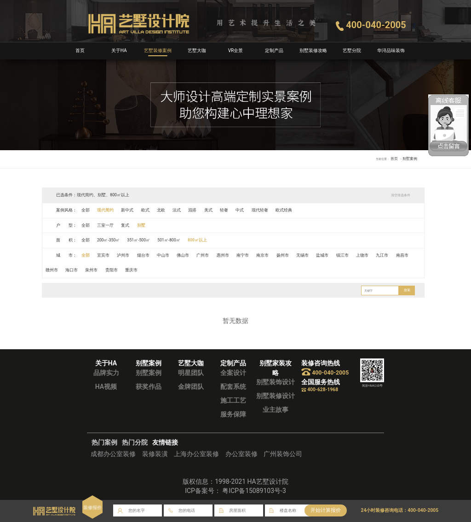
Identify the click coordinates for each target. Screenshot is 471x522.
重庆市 (132, 270)
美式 (209, 210)
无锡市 (303, 255)
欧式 (145, 210)
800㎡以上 (198, 240)
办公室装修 (241, 453)
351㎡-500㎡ (138, 240)
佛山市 (183, 255)
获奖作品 (148, 386)
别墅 (141, 225)
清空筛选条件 (400, 195)
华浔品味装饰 (391, 50)
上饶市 (363, 255)
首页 (80, 50)
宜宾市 (103, 255)
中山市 (163, 255)
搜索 (406, 290)
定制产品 (274, 50)
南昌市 (403, 255)
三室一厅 (105, 225)
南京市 (263, 255)
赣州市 (52, 270)
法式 (177, 210)
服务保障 (233, 414)
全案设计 (233, 372)
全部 (85, 210)
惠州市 (223, 255)
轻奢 (224, 210)
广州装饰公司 (283, 453)
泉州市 (92, 270)
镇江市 (343, 255)
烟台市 (143, 255)
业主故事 (275, 409)
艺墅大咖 (197, 50)
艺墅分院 (352, 50)
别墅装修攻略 (313, 50)
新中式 (127, 210)
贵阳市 (111, 270)
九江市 (383, 255)
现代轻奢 (260, 210)
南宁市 (243, 255)
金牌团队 (191, 386)
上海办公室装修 (196, 453)
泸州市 (123, 255)
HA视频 (106, 386)
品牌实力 (106, 372)
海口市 (71, 270)
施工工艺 (233, 400)
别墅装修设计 (275, 395)
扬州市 (283, 255)
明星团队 (191, 372)
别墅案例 (148, 372)
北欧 (161, 210)
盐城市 (323, 255)
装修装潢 (155, 453)
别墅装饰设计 (275, 382)
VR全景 (235, 50)
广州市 (203, 255)
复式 (125, 225)
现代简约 (105, 210)
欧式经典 (284, 210)
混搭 (193, 210)
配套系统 (233, 386)
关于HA (119, 50)
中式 (240, 210)
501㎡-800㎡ (169, 240)
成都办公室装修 (113, 453)
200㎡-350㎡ (108, 240)
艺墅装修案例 (158, 50)
